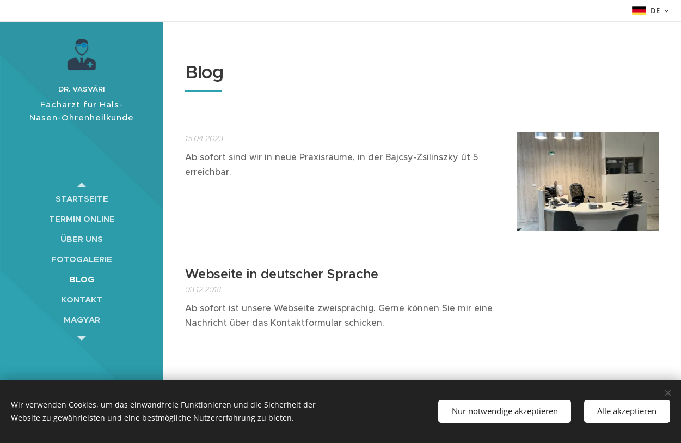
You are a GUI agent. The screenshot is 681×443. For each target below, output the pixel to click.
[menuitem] (81, 198)
